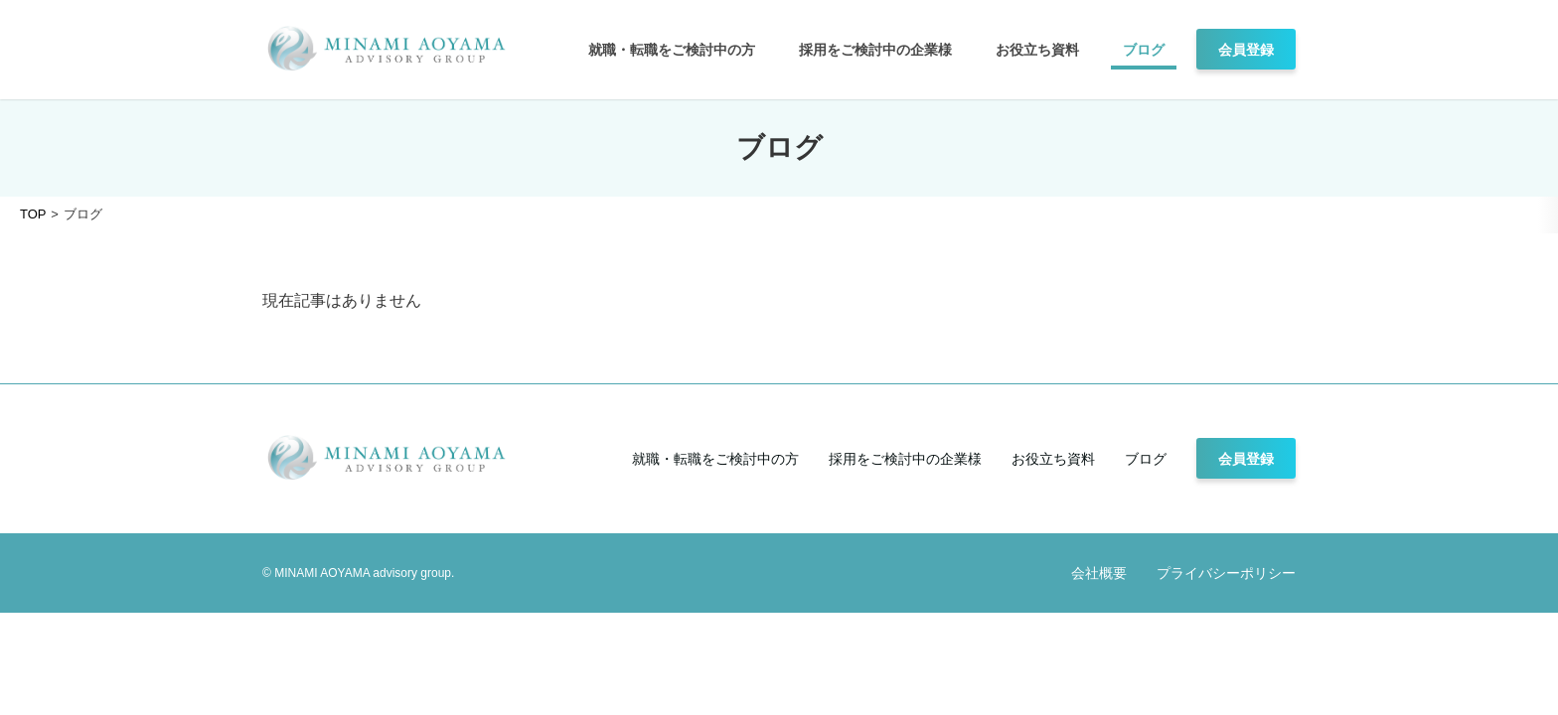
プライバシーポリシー (1226, 573)
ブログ (1144, 50)
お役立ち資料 (1037, 50)
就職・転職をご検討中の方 (671, 50)
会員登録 (1246, 50)
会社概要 (1099, 573)
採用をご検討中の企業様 (875, 50)
